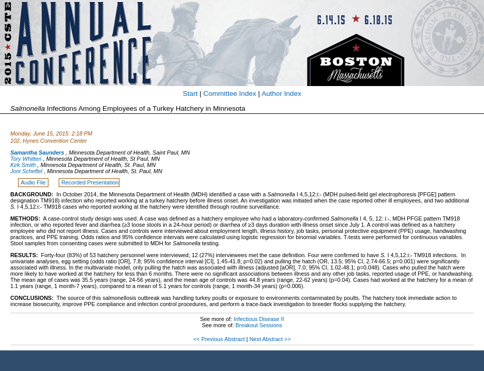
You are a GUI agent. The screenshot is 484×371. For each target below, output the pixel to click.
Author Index (281, 93)
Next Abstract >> (269, 339)
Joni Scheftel (26, 171)
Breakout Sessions (258, 325)
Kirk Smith (23, 165)
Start (190, 93)
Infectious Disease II (259, 319)
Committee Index (229, 93)
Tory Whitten (26, 159)
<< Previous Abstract (219, 339)
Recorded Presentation (89, 182)
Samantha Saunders (37, 152)
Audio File (34, 182)
